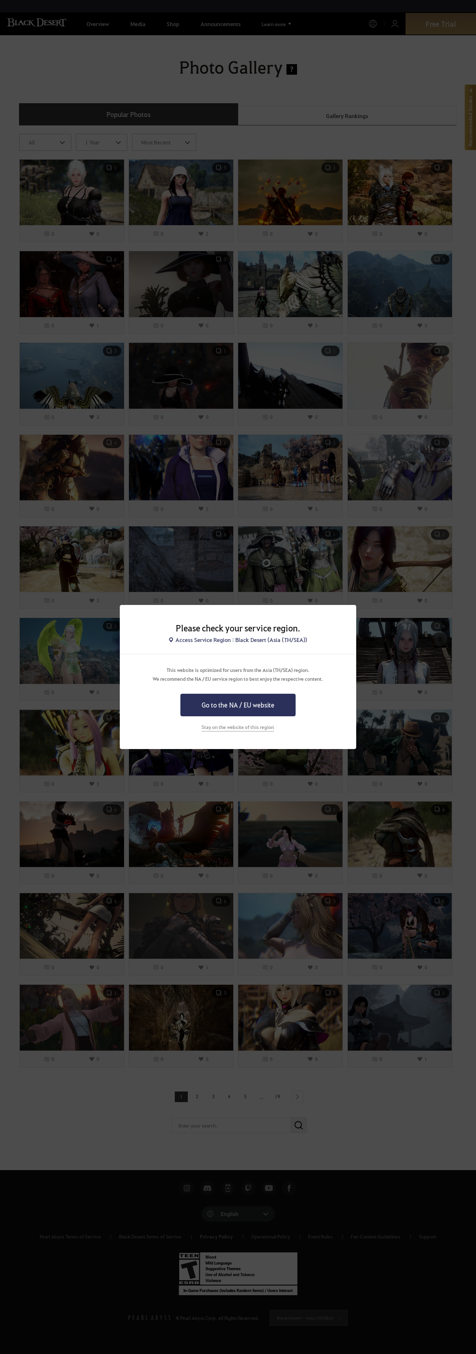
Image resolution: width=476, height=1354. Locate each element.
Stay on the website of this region (238, 727)
